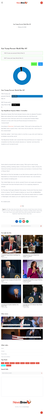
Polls (23, 206)
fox (5, 210)
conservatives (25, 209)
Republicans (14, 213)
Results (34, 64)
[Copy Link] (22, 226)
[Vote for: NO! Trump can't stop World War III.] (22, 58)
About (2, 348)
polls (26, 212)
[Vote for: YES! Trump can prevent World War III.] (22, 53)
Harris (14, 210)
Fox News (8, 210)
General (22, 363)
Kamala (34, 210)
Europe (7, 363)
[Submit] (41, 373)
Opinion (3, 365)
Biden (10, 209)
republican (38, 212)
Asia (2, 363)
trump (30, 213)
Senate (24, 213)
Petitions (9, 365)
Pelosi (20, 212)
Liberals (38, 210)
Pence (23, 212)
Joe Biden (31, 210)
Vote (40, 64)
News (37, 363)
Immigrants (26, 210)
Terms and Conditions (5, 356)
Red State (34, 212)
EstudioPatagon (26, 406)
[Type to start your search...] (22, 373)
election (36, 209)
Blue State (14, 209)
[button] (23, 53)
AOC (7, 209)
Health (27, 363)
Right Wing (20, 213)
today (27, 213)
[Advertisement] (22, 13)
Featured (12, 363)
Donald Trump (31, 209)
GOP (12, 210)
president (29, 212)
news (7, 212)
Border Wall (18, 209)
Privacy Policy (4, 354)
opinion (16, 212)
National (32, 363)
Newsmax (10, 126)
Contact (2, 351)
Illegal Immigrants (19, 210)
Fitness (17, 363)
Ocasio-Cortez (12, 212)
